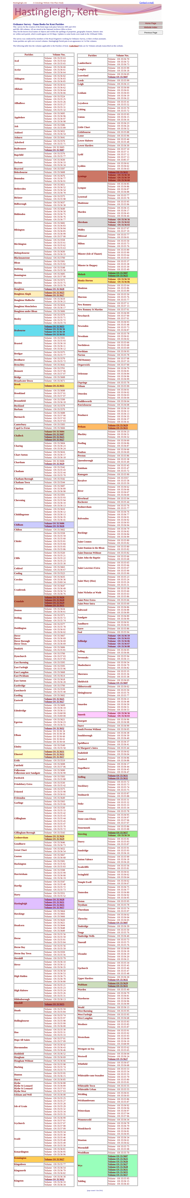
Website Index (150, 27)
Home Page (150, 23)
